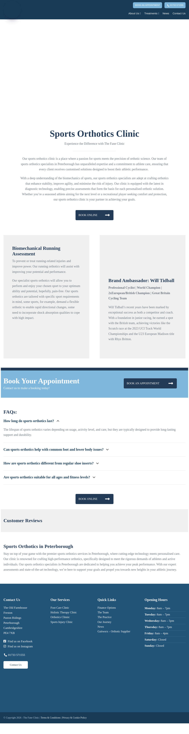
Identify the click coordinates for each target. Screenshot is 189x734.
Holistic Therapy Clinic (63, 612)
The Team (103, 612)
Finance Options (107, 607)
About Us (134, 13)
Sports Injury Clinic (61, 622)
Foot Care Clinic (59, 607)
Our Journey (105, 622)
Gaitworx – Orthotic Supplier (114, 631)
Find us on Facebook (17, 641)
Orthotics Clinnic (60, 617)
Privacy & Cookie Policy (74, 717)
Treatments (151, 13)
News (166, 13)
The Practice (105, 617)
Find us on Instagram (18, 646)
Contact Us (179, 13)
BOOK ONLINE (94, 215)
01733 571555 (175, 5)
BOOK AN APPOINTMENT (150, 383)
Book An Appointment (147, 5)
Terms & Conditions (51, 717)
